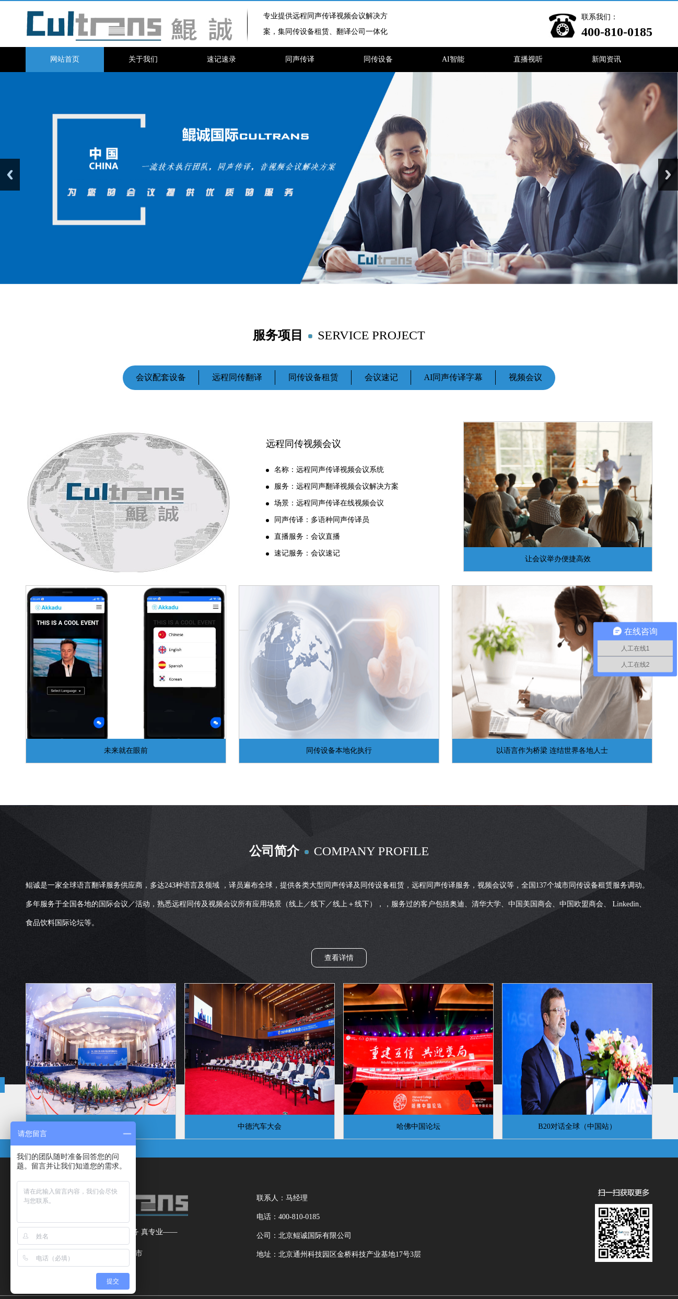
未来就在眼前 (126, 750)
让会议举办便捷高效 (558, 559)
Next (668, 175)
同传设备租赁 (313, 377)
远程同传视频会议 (303, 444)
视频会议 (525, 377)
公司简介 (339, 851)
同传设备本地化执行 (339, 750)
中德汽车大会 (260, 1126)
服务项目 (339, 335)
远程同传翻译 (237, 377)
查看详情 (339, 958)
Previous (10, 175)
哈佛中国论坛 (418, 1126)
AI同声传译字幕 (453, 377)
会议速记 (381, 377)
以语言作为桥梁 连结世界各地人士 (552, 750)
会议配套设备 (161, 377)
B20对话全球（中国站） (577, 1126)
